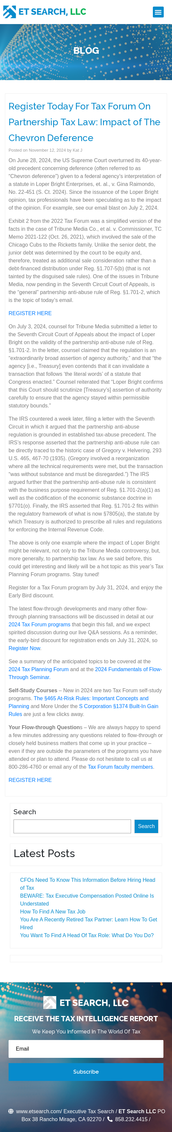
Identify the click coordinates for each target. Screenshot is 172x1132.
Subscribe (86, 1072)
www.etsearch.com (34, 1111)
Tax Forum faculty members (120, 767)
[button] (158, 12)
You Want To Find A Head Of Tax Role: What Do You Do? (86, 935)
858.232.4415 (127, 1119)
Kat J (77, 150)
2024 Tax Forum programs (39, 624)
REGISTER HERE (30, 313)
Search (23, 812)
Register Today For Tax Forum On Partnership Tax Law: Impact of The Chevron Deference (84, 122)
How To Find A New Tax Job (51, 911)
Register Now (24, 648)
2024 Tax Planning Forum (39, 669)
